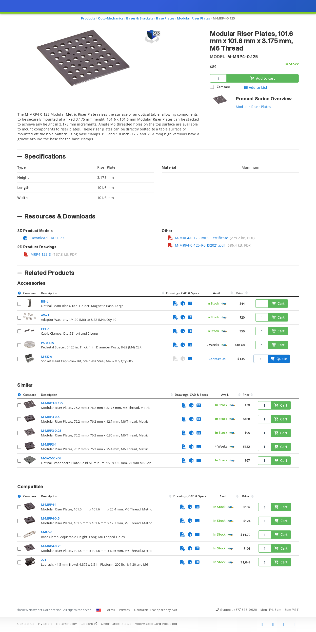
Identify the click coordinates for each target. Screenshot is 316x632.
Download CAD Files (43, 237)
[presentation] (158, 316)
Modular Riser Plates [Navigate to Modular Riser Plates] (193, 18)
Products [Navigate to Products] (88, 18)
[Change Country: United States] (98, 610)
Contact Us (217, 359)
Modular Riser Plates (253, 106)
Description (49, 293)
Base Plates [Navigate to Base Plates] (165, 18)
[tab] (110, 129)
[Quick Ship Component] (224, 303)
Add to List (256, 87)
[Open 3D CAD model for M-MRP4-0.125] (152, 36)
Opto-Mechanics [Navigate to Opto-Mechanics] (110, 18)
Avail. (217, 293)
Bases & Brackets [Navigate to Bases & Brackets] (139, 18)
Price (239, 293)
